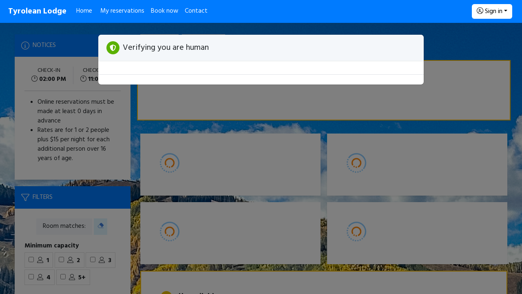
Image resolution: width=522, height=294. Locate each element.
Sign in (489, 11)
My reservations (122, 11)
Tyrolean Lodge (37, 11)
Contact (196, 11)
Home (84, 11)
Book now (164, 11)
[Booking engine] (261, 158)
